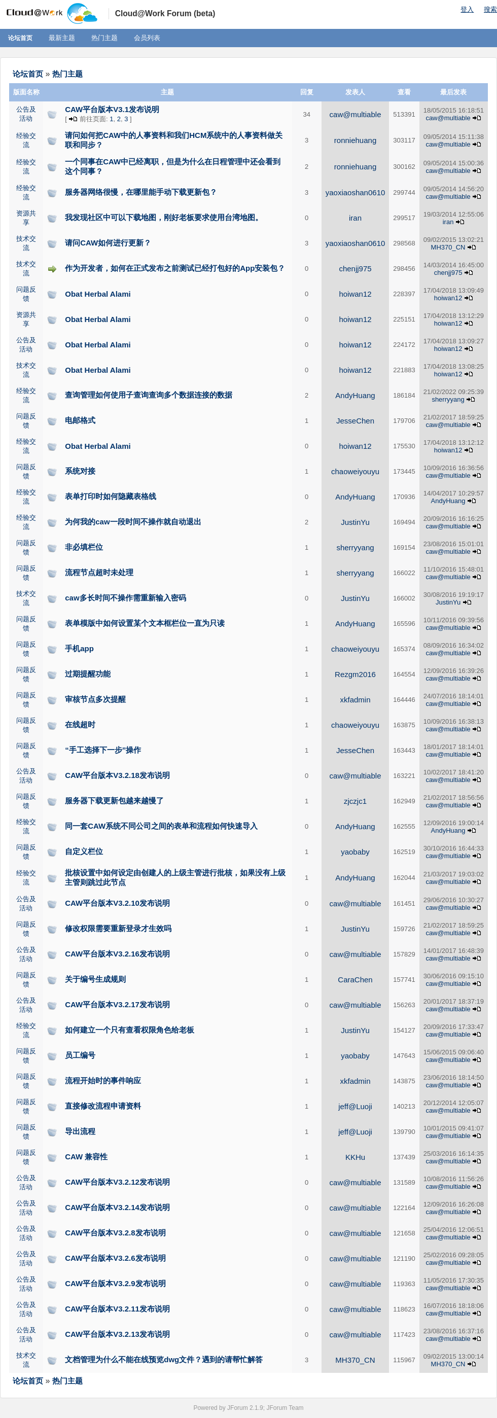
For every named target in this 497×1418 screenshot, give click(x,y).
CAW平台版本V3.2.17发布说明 (117, 1004)
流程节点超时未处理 (99, 572)
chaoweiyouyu (355, 471)
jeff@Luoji (355, 1106)
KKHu (355, 1157)
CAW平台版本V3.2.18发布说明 (117, 775)
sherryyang (448, 399)
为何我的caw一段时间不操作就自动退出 (133, 521)
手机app (79, 648)
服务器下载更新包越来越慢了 (114, 800)
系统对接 (80, 471)
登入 (467, 9)
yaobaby (355, 851)
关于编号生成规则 (95, 979)
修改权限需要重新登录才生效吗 (118, 928)
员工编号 (80, 1055)
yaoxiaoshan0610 (355, 192)
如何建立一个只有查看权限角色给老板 (129, 1029)
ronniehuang (355, 140)
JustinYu (355, 522)
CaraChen (355, 979)
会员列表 (147, 38)
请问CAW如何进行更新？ (108, 242)
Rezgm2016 (355, 674)
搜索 (490, 9)
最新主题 (62, 38)
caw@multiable (355, 114)
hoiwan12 (355, 294)
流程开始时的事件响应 (103, 1080)
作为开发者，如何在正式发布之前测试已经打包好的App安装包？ (175, 268)
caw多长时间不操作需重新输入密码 (125, 597)
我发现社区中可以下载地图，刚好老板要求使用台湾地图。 (164, 217)
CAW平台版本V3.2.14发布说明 (117, 1207)
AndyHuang (355, 395)
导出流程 (80, 1131)
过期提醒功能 (88, 673)
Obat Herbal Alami (97, 294)
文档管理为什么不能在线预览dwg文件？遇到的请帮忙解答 (164, 1359)
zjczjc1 (355, 801)
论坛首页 (20, 38)
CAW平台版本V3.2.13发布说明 (117, 1334)
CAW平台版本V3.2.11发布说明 (117, 1308)
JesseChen (355, 420)
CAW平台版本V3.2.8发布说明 (115, 1232)
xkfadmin (355, 699)
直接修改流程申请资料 (103, 1106)
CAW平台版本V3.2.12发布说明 (117, 1182)
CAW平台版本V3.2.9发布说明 (115, 1283)
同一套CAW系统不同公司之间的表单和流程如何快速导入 (161, 826)
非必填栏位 (84, 547)
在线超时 (80, 724)
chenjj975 (355, 268)
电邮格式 (80, 420)
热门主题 (104, 38)
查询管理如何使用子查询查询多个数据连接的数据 (148, 395)
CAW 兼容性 (86, 1156)
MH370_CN (448, 247)
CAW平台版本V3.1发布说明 (112, 109)
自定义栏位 (84, 851)
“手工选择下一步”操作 (103, 750)
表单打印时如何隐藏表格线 (110, 496)
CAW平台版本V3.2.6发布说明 (115, 1258)
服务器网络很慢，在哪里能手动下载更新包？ (141, 192)
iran (355, 218)
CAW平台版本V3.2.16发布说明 (117, 953)
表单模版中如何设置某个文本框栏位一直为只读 (145, 623)
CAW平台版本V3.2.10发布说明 (117, 903)
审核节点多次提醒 (95, 699)
